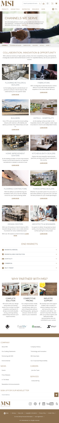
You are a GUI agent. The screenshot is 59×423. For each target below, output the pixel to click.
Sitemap (14, 413)
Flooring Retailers (15, 45)
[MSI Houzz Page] (57, 403)
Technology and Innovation (38, 351)
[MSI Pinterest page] (36, 403)
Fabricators (26, 45)
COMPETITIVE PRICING (29, 299)
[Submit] (56, 395)
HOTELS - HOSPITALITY (43, 118)
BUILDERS (15, 118)
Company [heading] (5, 342)
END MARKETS (29, 244)
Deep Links (20, 413)
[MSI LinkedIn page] (43, 403)
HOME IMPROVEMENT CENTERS (15, 154)
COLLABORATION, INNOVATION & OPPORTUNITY (29, 52)
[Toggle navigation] (47, 3)
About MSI (5, 347)
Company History (35, 347)
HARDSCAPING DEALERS (43, 189)
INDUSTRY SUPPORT (48, 299)
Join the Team (35, 370)
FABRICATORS (44, 83)
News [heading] (3, 366)
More (48, 45)
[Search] (30, 3)
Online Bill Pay (35, 381)
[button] (44, 3)
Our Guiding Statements (8, 351)
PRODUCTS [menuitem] (5, 9)
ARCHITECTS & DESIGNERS (43, 224)
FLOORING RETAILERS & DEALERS (15, 84)
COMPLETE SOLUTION (11, 299)
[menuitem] (54, 9)
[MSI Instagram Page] (31, 403)
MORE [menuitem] (43, 9)
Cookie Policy (51, 413)
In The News (5, 379)
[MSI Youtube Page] (50, 403)
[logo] (5, 404)
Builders (35, 45)
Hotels (42, 45)
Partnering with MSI (7, 356)
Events (4, 370)
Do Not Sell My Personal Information (23, 416)
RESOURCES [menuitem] (35, 9)
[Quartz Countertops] (7, 327)
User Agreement (39, 416)
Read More (25, 25)
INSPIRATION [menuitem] (26, 9)
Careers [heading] (34, 366)
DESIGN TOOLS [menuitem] (15, 9)
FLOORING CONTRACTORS (15, 189)
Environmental (6, 361)
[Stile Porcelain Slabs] (51, 326)
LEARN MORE (15, 94)
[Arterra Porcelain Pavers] (37, 326)
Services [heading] (34, 376)
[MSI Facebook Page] (40, 403)
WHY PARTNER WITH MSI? (29, 278)
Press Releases (6, 375)
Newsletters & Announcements (10, 384)
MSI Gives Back (35, 356)
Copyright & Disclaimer (31, 413)
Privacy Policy (42, 413)
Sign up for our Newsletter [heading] (15, 390)
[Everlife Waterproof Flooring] (22, 326)
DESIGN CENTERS (15, 224)
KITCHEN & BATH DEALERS (43, 153)
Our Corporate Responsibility (39, 361)
